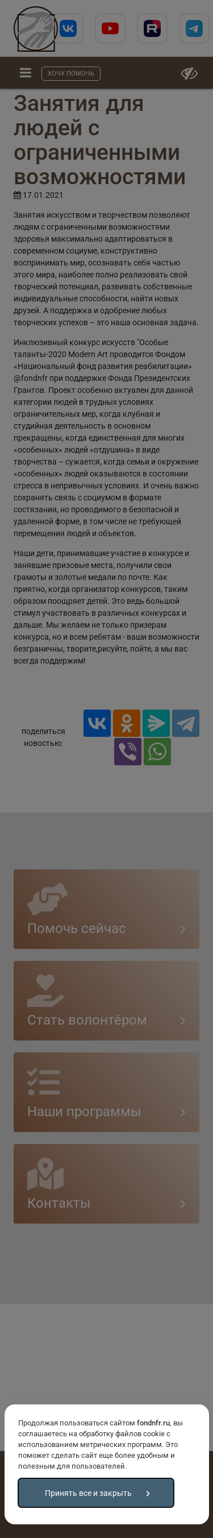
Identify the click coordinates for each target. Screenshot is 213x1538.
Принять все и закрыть (88, 1493)
